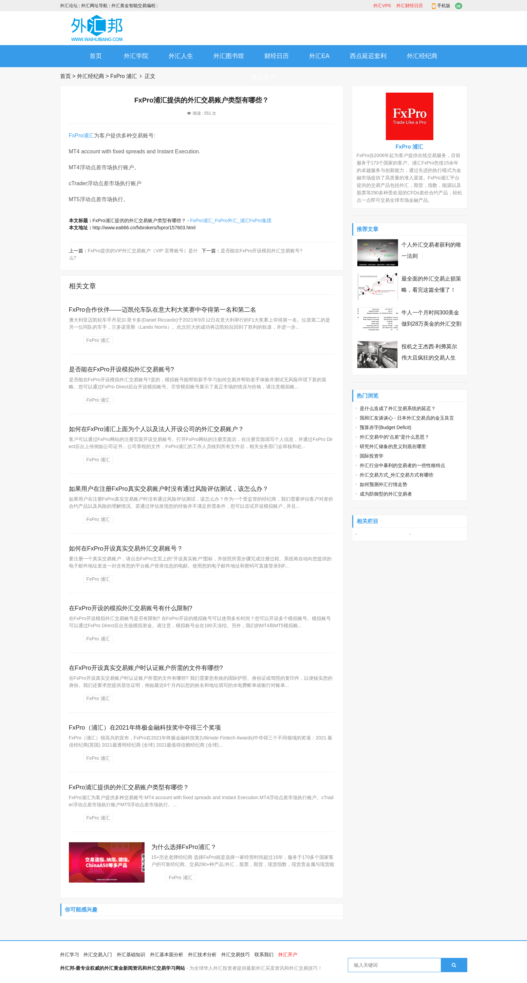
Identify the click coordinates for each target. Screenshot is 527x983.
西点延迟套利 (368, 56)
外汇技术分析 (202, 954)
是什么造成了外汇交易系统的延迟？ (398, 408)
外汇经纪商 (422, 56)
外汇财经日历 (409, 5)
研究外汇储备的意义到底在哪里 (393, 446)
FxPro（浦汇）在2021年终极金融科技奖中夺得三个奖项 (145, 727)
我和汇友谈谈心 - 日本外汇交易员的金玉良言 (407, 418)
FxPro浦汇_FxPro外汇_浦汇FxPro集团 (230, 220)
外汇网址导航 (94, 5)
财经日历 (276, 56)
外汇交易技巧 (235, 954)
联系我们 (264, 954)
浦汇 (88, 135)
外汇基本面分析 (166, 954)
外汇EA (319, 56)
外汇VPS (382, 5)
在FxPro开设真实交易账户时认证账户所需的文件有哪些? (146, 667)
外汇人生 (181, 56)
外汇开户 (263, 77)
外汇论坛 (69, 5)
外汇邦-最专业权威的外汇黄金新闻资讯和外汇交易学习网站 (122, 968)
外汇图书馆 (228, 56)
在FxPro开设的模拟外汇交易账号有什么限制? (130, 608)
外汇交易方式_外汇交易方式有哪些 (397, 475)
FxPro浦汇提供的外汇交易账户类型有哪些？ (129, 787)
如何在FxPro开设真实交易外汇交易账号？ (126, 548)
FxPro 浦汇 (123, 76)
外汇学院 (136, 56)
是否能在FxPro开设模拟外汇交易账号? (261, 250)
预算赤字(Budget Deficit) (385, 427)
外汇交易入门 (97, 954)
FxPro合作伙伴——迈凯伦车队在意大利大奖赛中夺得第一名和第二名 (162, 309)
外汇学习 (69, 954)
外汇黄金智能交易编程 (133, 5)
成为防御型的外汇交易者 (386, 494)
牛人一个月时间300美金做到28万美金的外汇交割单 (431, 324)
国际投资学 (371, 456)
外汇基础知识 (131, 954)
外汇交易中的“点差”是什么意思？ (394, 437)
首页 (96, 56)
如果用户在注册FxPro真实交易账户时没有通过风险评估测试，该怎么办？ (168, 488)
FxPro (76, 135)
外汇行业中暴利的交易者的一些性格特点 (402, 465)
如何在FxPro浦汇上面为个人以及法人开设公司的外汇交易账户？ (156, 429)
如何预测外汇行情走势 (383, 484)
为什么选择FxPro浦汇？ (184, 847)
